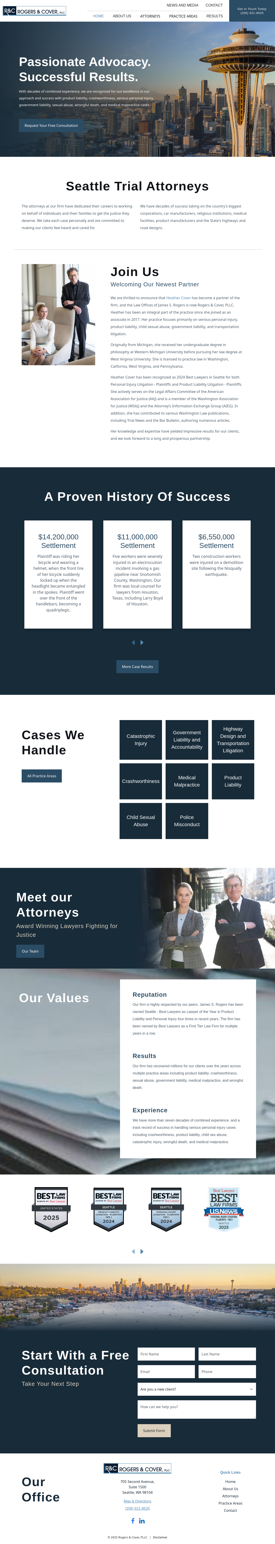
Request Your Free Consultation (51, 125)
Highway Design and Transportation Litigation (233, 739)
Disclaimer (160, 1537)
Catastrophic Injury (141, 739)
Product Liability (233, 781)
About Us (122, 16)
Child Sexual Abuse (141, 820)
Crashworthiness (141, 781)
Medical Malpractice (187, 781)
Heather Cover (178, 297)
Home (98, 16)
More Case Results (137, 666)
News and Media (182, 5)
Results (214, 16)
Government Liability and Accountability (186, 740)
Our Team (30, 951)
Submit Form (154, 1430)
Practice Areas (183, 16)
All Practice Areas (41, 775)
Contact (214, 5)
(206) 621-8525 (252, 13)
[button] (41, 576)
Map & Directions (137, 1501)
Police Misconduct (187, 820)
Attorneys (150, 16)
